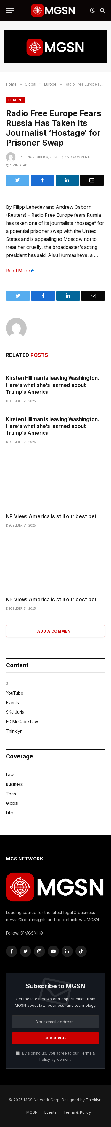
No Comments (76, 157)
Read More (18, 271)
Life (9, 812)
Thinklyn (14, 731)
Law (10, 774)
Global (12, 803)
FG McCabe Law (22, 721)
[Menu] (10, 10)
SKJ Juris (15, 712)
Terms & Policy (77, 1112)
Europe (15, 100)
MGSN (32, 1112)
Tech (11, 793)
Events (12, 702)
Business (14, 784)
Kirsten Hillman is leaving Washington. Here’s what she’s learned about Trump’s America (52, 385)
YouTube (14, 693)
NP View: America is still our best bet (51, 516)
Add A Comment (55, 631)
